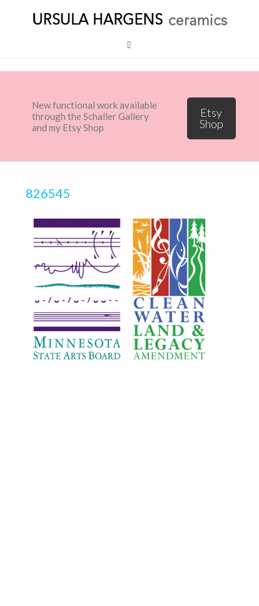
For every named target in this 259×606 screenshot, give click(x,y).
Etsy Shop (211, 118)
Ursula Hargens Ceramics (129, 18)
